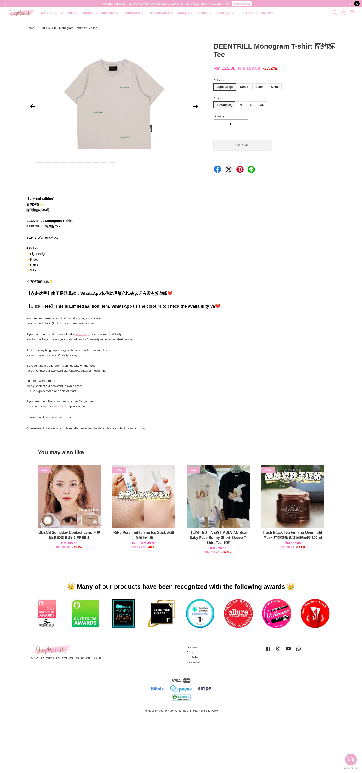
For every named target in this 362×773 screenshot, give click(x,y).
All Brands (247, 13)
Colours (219, 80)
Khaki (244, 87)
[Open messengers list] (351, 759)
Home (30, 28)
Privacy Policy (173, 710)
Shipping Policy (209, 710)
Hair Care (110, 13)
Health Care (133, 13)
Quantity (219, 116)
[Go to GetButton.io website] (351, 768)
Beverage (225, 13)
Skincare (69, 13)
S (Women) (224, 105)
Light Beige (225, 87)
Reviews (267, 13)
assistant (60, 406)
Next (196, 106)
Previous (32, 106)
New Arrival (193, 662)
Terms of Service (153, 710)
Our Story (192, 647)
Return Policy (190, 710)
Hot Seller (192, 657)
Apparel (204, 13)
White (275, 87)
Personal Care (160, 13)
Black (259, 87)
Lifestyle (184, 13)
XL (262, 105)
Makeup (89, 13)
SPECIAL (49, 13)
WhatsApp (82, 334)
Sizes (217, 98)
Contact (191, 652)
